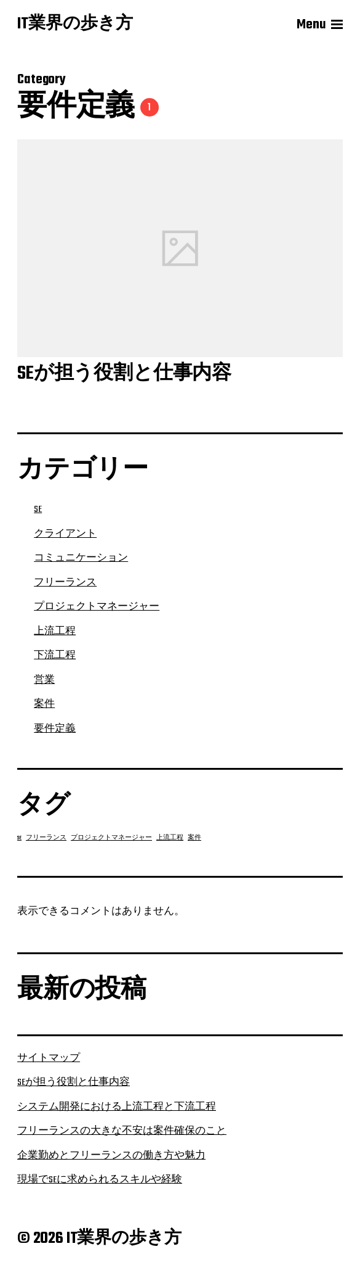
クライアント (65, 534)
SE (38, 509)
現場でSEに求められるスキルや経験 (99, 1180)
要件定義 (55, 729)
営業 (44, 680)
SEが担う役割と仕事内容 (73, 1082)
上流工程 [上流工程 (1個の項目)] (169, 838)
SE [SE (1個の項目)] (19, 838)
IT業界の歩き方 (75, 24)
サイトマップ (48, 1058)
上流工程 (55, 631)
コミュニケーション (81, 558)
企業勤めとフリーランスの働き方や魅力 (111, 1155)
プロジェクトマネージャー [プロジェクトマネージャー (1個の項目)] (111, 838)
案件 (44, 704)
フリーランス (65, 582)
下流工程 (55, 655)
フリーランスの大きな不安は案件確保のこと (121, 1131)
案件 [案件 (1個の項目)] (194, 838)
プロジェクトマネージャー (96, 607)
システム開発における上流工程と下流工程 (116, 1107)
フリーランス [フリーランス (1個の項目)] (46, 838)
